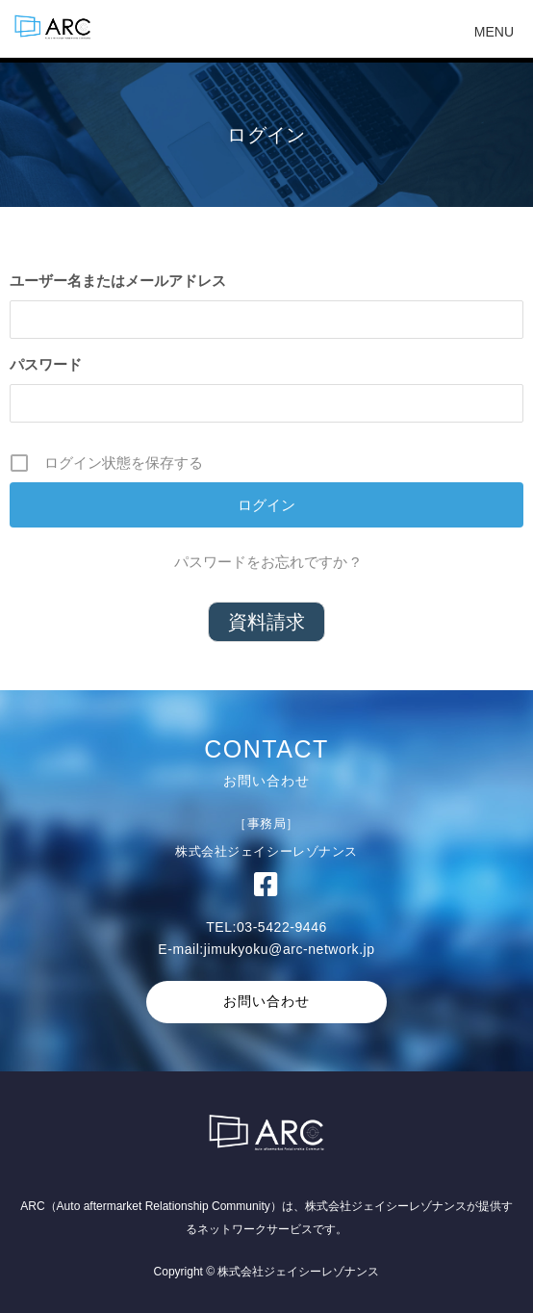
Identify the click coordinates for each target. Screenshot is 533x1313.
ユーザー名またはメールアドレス (118, 280)
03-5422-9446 (282, 927)
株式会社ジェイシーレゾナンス (386, 1206)
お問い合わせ (266, 1001)
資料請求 (266, 621)
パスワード (46, 364)
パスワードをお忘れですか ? (267, 562)
